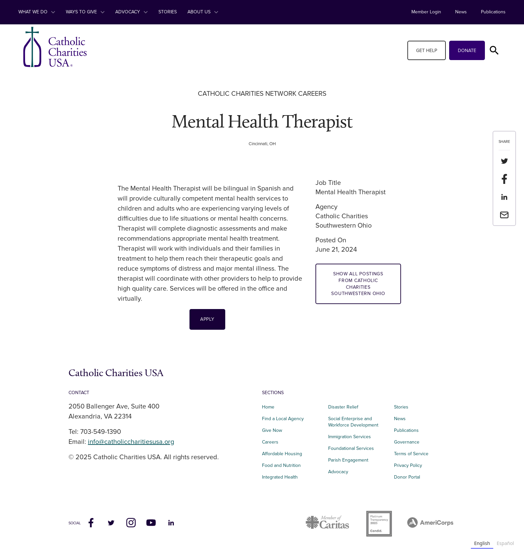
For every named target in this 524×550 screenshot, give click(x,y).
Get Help (426, 50)
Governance (406, 442)
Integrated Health (280, 477)
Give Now (272, 430)
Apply (207, 319)
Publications (493, 12)
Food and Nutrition (281, 465)
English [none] (482, 543)
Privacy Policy (408, 465)
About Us (202, 12)
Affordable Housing (282, 454)
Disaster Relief (343, 407)
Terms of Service (411, 454)
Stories (167, 12)
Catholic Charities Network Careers (262, 94)
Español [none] (505, 543)
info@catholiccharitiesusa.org (131, 442)
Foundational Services (351, 448)
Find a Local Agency (283, 419)
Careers (270, 442)
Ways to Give (85, 12)
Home (268, 407)
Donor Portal (407, 477)
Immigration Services (349, 437)
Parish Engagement (348, 460)
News (461, 12)
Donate (467, 50)
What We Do (36, 12)
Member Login (426, 12)
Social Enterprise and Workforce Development (355, 422)
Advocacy (131, 12)
